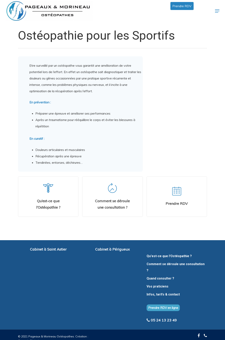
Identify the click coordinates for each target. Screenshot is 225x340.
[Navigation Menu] (217, 11)
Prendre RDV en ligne (163, 308)
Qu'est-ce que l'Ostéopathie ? (169, 256)
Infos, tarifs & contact (163, 294)
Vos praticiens (157, 286)
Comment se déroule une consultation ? (176, 267)
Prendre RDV (181, 6)
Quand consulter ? (160, 278)
